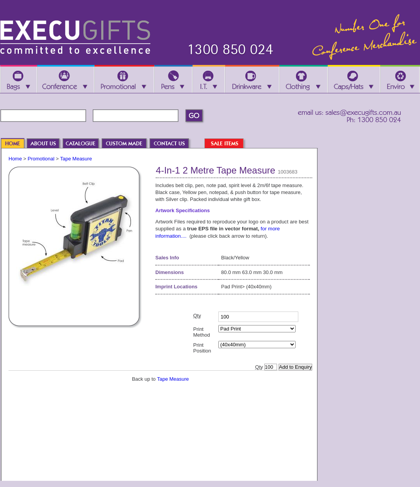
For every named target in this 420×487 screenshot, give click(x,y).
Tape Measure (76, 159)
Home (15, 159)
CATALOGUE (84, 144)
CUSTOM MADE (127, 144)
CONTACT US (173, 144)
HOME (16, 144)
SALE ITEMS (228, 144)
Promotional (41, 159)
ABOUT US (47, 144)
